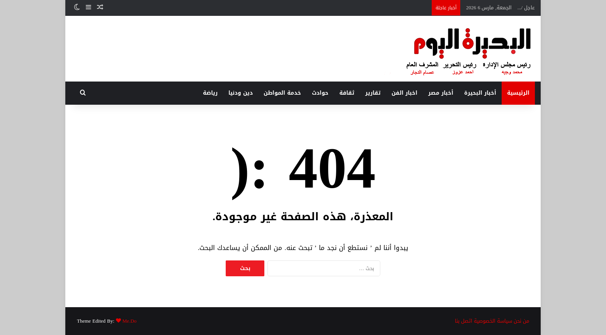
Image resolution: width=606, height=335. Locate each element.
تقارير (373, 93)
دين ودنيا (240, 93)
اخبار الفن (404, 93)
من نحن (521, 321)
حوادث (320, 93)
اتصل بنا (463, 321)
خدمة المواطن (282, 93)
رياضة (210, 93)
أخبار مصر (440, 93)
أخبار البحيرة (480, 93)
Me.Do (129, 321)
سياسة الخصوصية (493, 321)
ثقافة (346, 93)
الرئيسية (518, 93)
